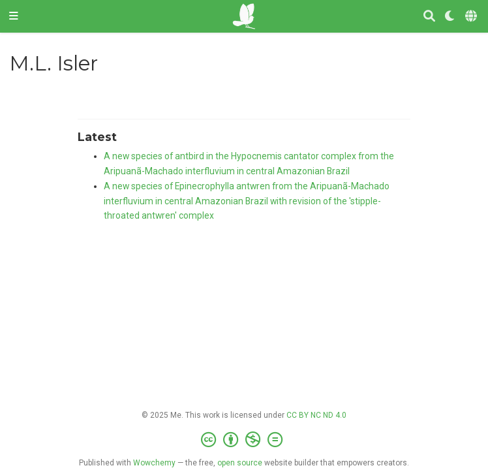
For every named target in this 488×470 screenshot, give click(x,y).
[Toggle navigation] (13, 16)
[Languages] (472, 16)
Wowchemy (154, 462)
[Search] (429, 16)
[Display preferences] (450, 16)
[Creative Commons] (244, 439)
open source (239, 462)
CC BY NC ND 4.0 (316, 415)
